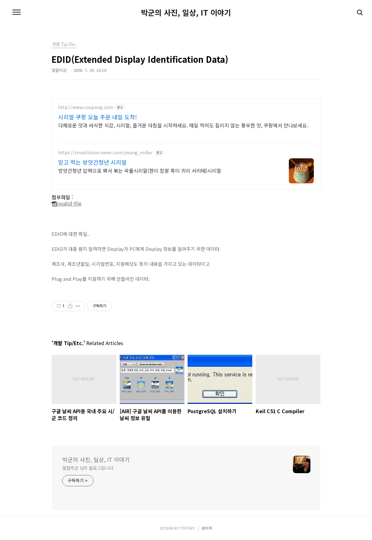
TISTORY (187, 528)
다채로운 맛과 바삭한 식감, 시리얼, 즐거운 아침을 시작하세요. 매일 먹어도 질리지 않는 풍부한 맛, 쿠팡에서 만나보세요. (183, 125)
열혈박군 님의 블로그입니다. (88, 468)
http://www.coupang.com (85, 107)
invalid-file (67, 203)
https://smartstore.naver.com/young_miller (105, 152)
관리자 (207, 528)
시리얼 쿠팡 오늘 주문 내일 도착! (97, 117)
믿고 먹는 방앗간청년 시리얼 (92, 162)
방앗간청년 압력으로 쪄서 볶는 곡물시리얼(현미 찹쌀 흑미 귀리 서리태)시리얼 (139, 170)
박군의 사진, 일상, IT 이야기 (186, 12)
